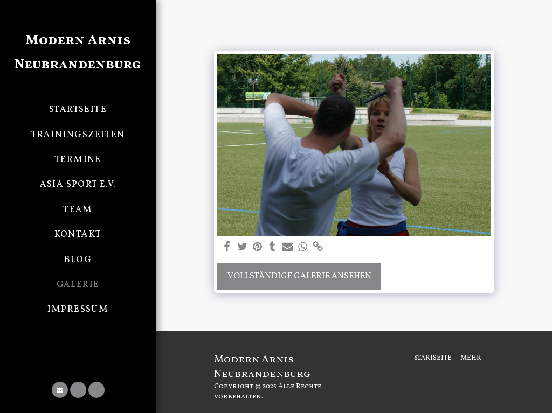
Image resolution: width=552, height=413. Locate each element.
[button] (60, 390)
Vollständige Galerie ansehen (299, 276)
